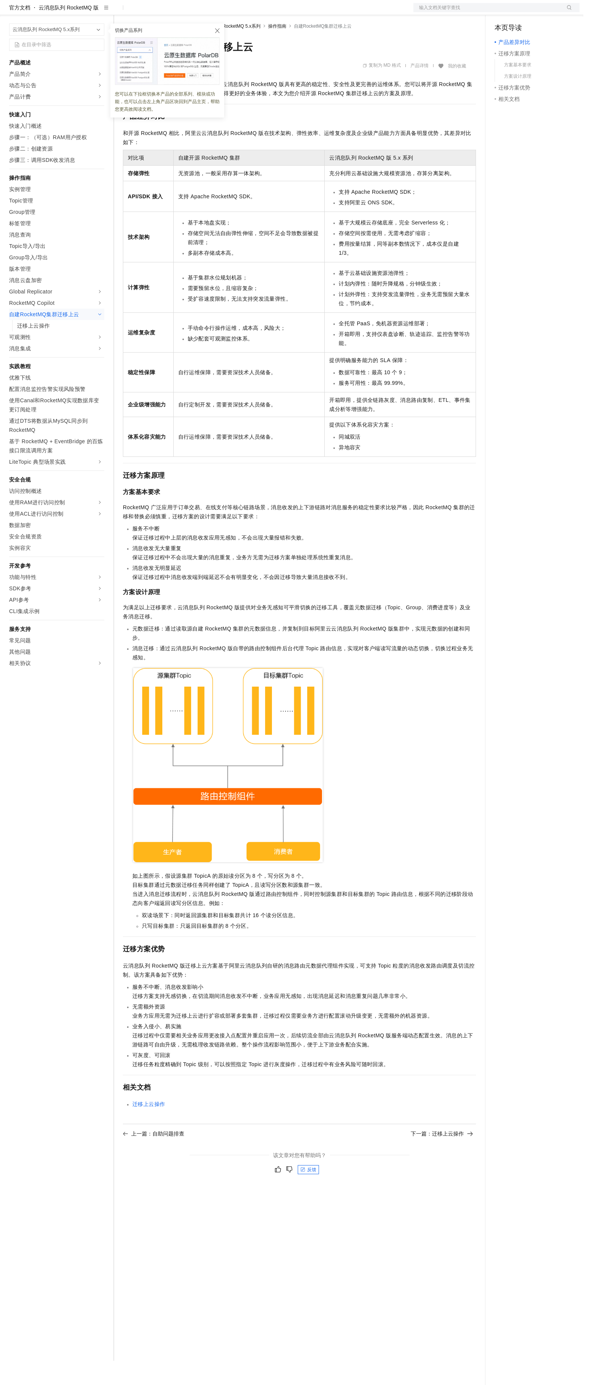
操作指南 (277, 50)
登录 (567, 12)
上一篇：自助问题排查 (153, 1158)
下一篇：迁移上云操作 (442, 1158)
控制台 (521, 12)
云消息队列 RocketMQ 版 (69, 32)
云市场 (185, 12)
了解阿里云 (250, 12)
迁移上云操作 (148, 1128)
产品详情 (419, 90)
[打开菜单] (12, 12)
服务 (223, 12)
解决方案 (122, 12)
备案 (502, 12)
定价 (164, 12)
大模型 (78, 12)
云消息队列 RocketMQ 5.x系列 (229, 50)
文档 (487, 12)
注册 (539, 12)
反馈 (308, 1194)
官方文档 (19, 32)
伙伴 (205, 12)
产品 (98, 12)
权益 (145, 12)
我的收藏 (457, 90)
